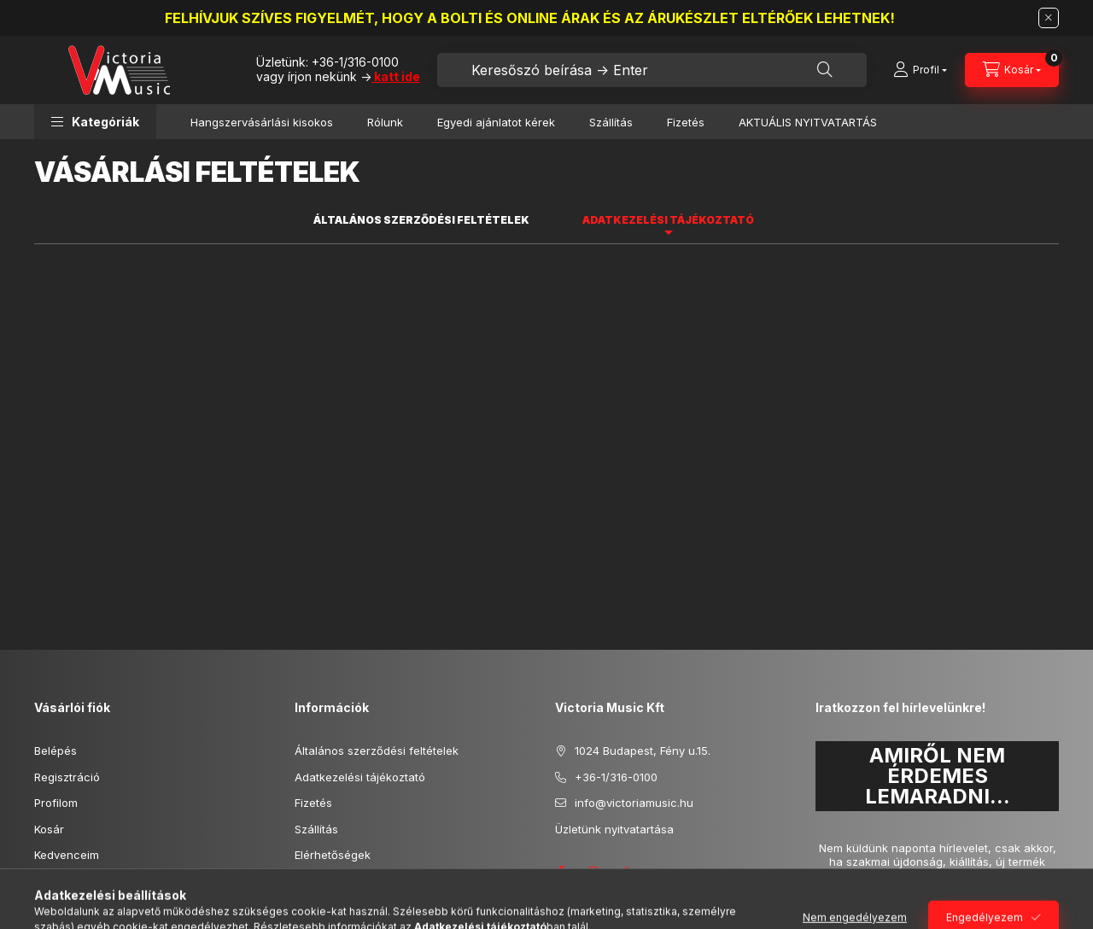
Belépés (55, 750)
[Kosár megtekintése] (1012, 70)
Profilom (56, 802)
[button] (95, 121)
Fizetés (685, 122)
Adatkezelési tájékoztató (360, 777)
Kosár (49, 829)
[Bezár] (1048, 18)
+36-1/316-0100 (355, 62)
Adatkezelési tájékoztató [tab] (668, 219)
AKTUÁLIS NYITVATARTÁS (808, 122)
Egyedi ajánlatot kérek (496, 122)
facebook (560, 872)
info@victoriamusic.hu (634, 802)
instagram (594, 872)
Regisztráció (67, 777)
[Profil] (920, 70)
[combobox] (652, 70)
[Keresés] (825, 70)
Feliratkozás (865, 907)
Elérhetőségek (333, 855)
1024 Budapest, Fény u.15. (642, 750)
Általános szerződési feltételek (377, 750)
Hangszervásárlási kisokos (261, 122)
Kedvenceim (66, 855)
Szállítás (611, 122)
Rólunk (385, 122)
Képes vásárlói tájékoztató (104, 881)
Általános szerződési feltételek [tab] (421, 219)
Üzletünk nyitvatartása (614, 829)
